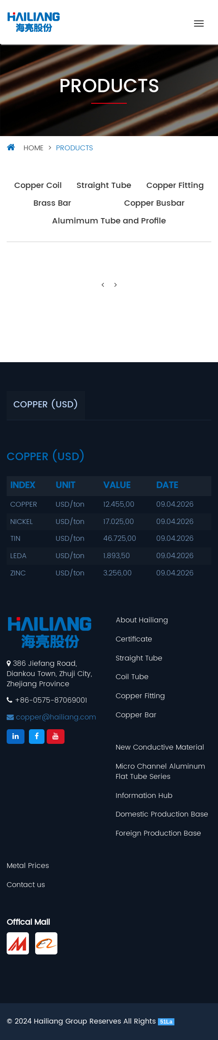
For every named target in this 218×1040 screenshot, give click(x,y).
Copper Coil (38, 186)
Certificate (134, 639)
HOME (34, 148)
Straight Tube (104, 186)
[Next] (115, 285)
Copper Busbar (154, 204)
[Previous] (102, 285)
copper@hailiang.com (51, 717)
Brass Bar (52, 204)
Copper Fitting (175, 186)
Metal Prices (28, 866)
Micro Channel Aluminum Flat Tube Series (160, 772)
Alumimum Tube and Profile (109, 221)
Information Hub (144, 796)
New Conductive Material (160, 748)
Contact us (26, 885)
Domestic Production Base (162, 814)
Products (74, 148)
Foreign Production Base (158, 834)
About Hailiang (142, 620)
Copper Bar (136, 715)
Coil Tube (132, 677)
